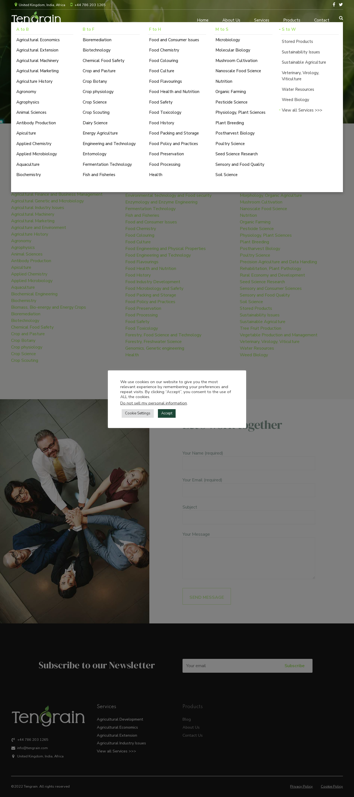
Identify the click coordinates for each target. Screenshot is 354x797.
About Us (231, 18)
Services (261, 18)
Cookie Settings (137, 413)
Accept (166, 413)
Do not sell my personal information (153, 403)
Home (203, 18)
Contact (321, 18)
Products (291, 18)
